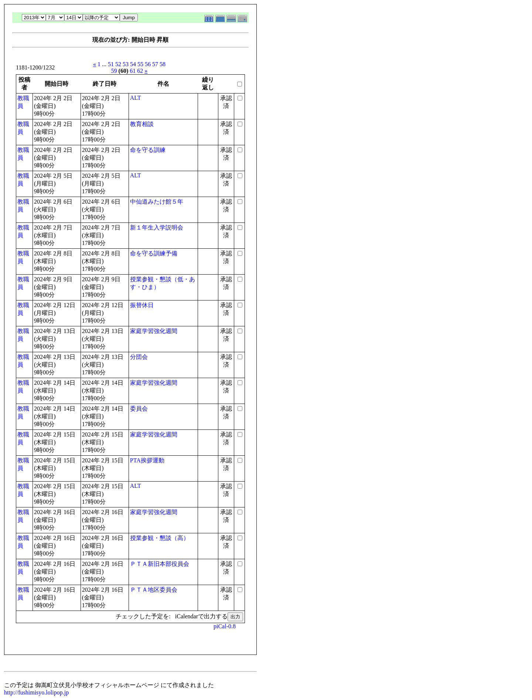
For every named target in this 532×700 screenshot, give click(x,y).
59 (114, 71)
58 (163, 64)
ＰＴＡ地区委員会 (153, 590)
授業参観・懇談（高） (159, 538)
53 (126, 64)
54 (133, 64)
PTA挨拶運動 (147, 460)
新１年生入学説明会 (156, 227)
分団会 (139, 357)
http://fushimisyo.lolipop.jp (36, 692)
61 (133, 71)
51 (111, 64)
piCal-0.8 (225, 626)
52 (118, 64)
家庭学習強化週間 (153, 331)
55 (140, 64)
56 (148, 64)
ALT (135, 98)
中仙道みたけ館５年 (156, 201)
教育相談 (142, 124)
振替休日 (142, 305)
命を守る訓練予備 (153, 253)
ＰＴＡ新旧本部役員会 (159, 564)
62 (140, 71)
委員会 (139, 408)
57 (155, 64)
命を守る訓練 (148, 150)
